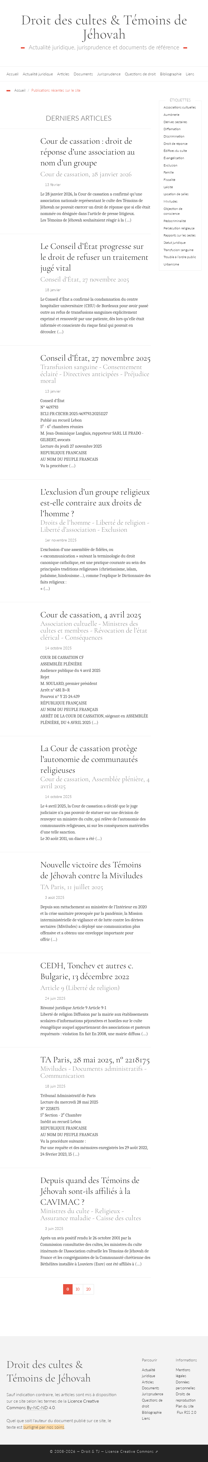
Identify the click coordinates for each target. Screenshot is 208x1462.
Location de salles (176, 194)
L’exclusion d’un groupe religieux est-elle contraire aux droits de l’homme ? (95, 502)
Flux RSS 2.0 (186, 1412)
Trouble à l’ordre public (180, 257)
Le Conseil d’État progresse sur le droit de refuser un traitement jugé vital (94, 257)
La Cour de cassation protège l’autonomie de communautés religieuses (89, 759)
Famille (169, 172)
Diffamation (172, 129)
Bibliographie (170, 74)
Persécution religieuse (179, 228)
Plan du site (185, 1406)
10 (78, 1289)
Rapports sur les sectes (180, 235)
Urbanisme (171, 264)
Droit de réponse (175, 144)
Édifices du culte (175, 151)
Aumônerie (171, 115)
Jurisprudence (109, 74)
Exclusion (170, 165)
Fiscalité (169, 180)
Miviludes (170, 201)
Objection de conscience (173, 211)
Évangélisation (174, 158)
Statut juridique (175, 243)
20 (88, 1289)
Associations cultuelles (180, 107)
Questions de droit (140, 74)
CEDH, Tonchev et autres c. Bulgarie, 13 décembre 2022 (86, 971)
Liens (190, 74)
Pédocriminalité (175, 221)
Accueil (12, 74)
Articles (63, 74)
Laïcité (168, 187)
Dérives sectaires (175, 122)
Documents (83, 74)
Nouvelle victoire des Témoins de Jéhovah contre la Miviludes (91, 870)
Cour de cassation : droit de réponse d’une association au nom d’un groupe (87, 152)
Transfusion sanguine (178, 250)
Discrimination (174, 136)
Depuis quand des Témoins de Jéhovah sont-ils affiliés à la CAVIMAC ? (89, 1191)
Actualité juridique (38, 74)
